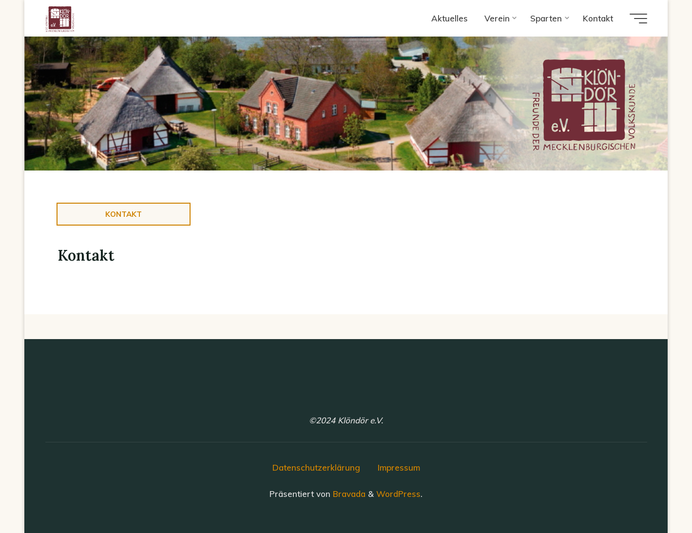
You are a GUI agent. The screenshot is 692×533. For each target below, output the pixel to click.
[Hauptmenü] (638, 18)
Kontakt (123, 214)
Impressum (399, 467)
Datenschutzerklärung (316, 467)
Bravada (347, 494)
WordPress (398, 494)
